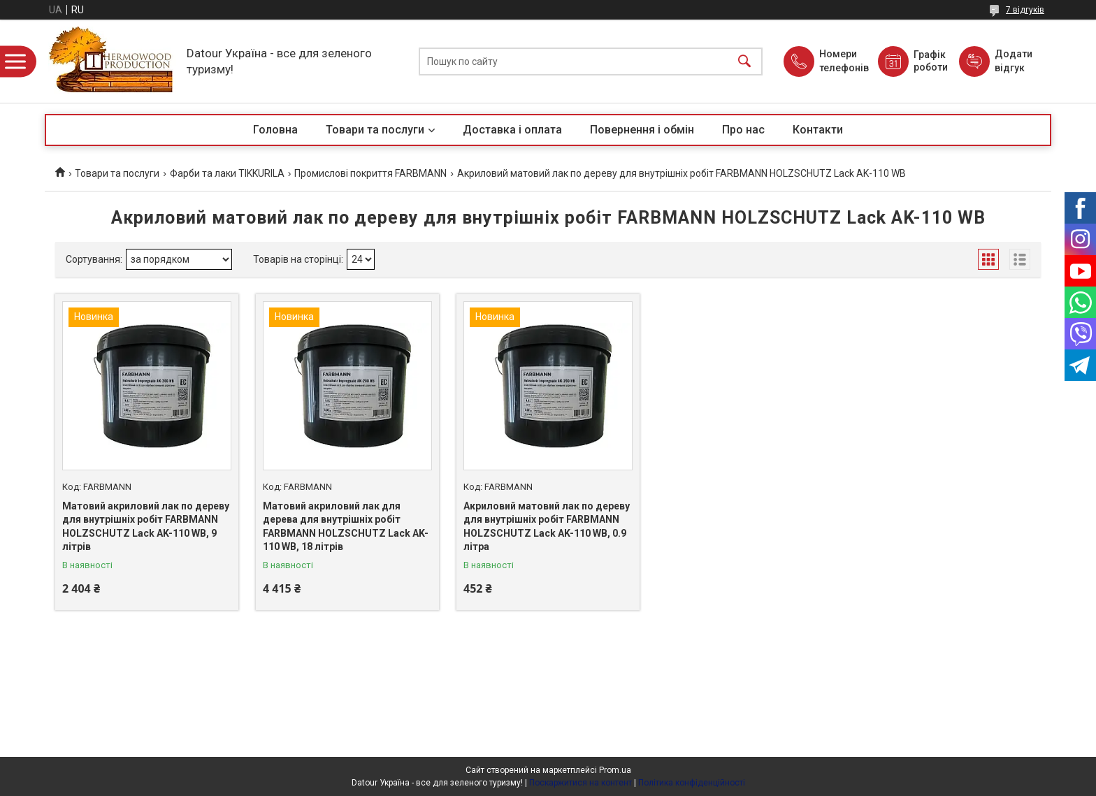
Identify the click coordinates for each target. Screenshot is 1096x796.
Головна (275, 129)
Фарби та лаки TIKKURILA (227, 173)
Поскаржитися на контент (580, 783)
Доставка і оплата (512, 129)
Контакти (818, 129)
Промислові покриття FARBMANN (370, 173)
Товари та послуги (375, 129)
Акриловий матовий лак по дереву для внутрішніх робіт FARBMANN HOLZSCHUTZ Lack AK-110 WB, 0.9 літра (546, 526)
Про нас (743, 129)
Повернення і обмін (642, 129)
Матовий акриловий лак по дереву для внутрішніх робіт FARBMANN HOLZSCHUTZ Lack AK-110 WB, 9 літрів (145, 526)
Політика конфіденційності (691, 783)
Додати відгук (1013, 60)
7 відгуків (1025, 10)
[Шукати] (744, 61)
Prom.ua (615, 770)
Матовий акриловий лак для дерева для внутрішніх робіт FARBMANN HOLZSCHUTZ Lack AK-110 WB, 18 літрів (345, 526)
